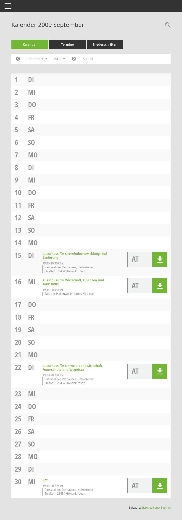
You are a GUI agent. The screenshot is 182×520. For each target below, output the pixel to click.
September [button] (37, 59)
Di (31, 79)
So (31, 142)
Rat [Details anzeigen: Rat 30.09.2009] (45, 480)
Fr (31, 117)
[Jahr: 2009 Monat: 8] (18, 59)
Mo (33, 154)
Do (32, 104)
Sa (31, 129)
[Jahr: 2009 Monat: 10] (74, 59)
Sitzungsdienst (156, 508)
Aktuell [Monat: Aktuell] (88, 59)
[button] (159, 259)
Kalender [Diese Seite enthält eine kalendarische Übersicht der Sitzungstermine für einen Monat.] (30, 44)
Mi (32, 92)
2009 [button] (59, 59)
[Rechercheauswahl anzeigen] (167, 25)
